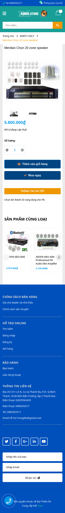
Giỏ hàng (8, 348)
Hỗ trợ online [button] (14, 323)
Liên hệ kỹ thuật (12, 375)
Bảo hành (8, 368)
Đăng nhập (9, 335)
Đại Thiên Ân (44, 501)
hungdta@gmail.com (29, 418)
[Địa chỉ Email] (32, 467)
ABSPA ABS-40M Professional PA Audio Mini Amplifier (46, 260)
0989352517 (15, 3)
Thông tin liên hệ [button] (17, 386)
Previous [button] (6, 257)
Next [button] (59, 257)
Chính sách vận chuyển (16, 309)
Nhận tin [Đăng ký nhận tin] (32, 478)
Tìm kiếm (8, 328)
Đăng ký (7, 342)
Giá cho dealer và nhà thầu (18, 302)
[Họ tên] (32, 456)
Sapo (40, 505)
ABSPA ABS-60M (15, 256)
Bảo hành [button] (10, 363)
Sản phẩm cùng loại (25, 219)
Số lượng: (10, 140)
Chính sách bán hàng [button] (20, 297)
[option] (13, 114)
